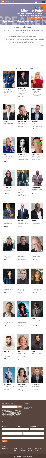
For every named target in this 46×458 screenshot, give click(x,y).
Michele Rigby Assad (23, 154)
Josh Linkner (7, 318)
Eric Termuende (22, 285)
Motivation (29, 448)
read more (6, 95)
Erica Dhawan (35, 285)
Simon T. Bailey (7, 89)
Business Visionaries (38, 448)
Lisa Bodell (20, 351)
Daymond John (36, 187)
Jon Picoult (21, 220)
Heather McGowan (22, 121)
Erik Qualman (35, 154)
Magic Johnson (36, 318)
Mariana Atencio (22, 384)
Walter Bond (7, 220)
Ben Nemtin (35, 351)
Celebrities (15, 448)
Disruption (36, 450)
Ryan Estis (6, 121)
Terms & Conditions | (25, 456)
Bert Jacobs (6, 351)
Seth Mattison (21, 88)
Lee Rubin (34, 220)
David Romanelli (22, 253)
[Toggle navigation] (43, 2)
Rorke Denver (21, 187)
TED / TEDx (29, 450)
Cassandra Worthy (22, 318)
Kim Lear (6, 286)
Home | (15, 456)
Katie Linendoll (7, 187)
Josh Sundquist (7, 384)
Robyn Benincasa (36, 89)
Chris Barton (35, 121)
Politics (14, 450)
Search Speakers (5, 448)
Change (21, 448)
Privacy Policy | (19, 456)
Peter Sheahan (36, 384)
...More (42, 45)
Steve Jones (35, 253)
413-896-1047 (26, 406)
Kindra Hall (6, 154)
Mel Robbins (6, 253)
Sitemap (30, 456)
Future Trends (22, 450)
